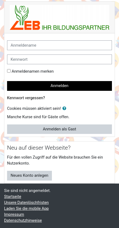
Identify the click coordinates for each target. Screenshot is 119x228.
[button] (65, 108)
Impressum (14, 214)
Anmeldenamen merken (33, 71)
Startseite (12, 196)
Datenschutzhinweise (23, 220)
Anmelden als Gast (59, 129)
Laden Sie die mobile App (26, 208)
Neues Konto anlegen (29, 175)
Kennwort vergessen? (26, 97)
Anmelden (59, 85)
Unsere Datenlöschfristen (26, 202)
